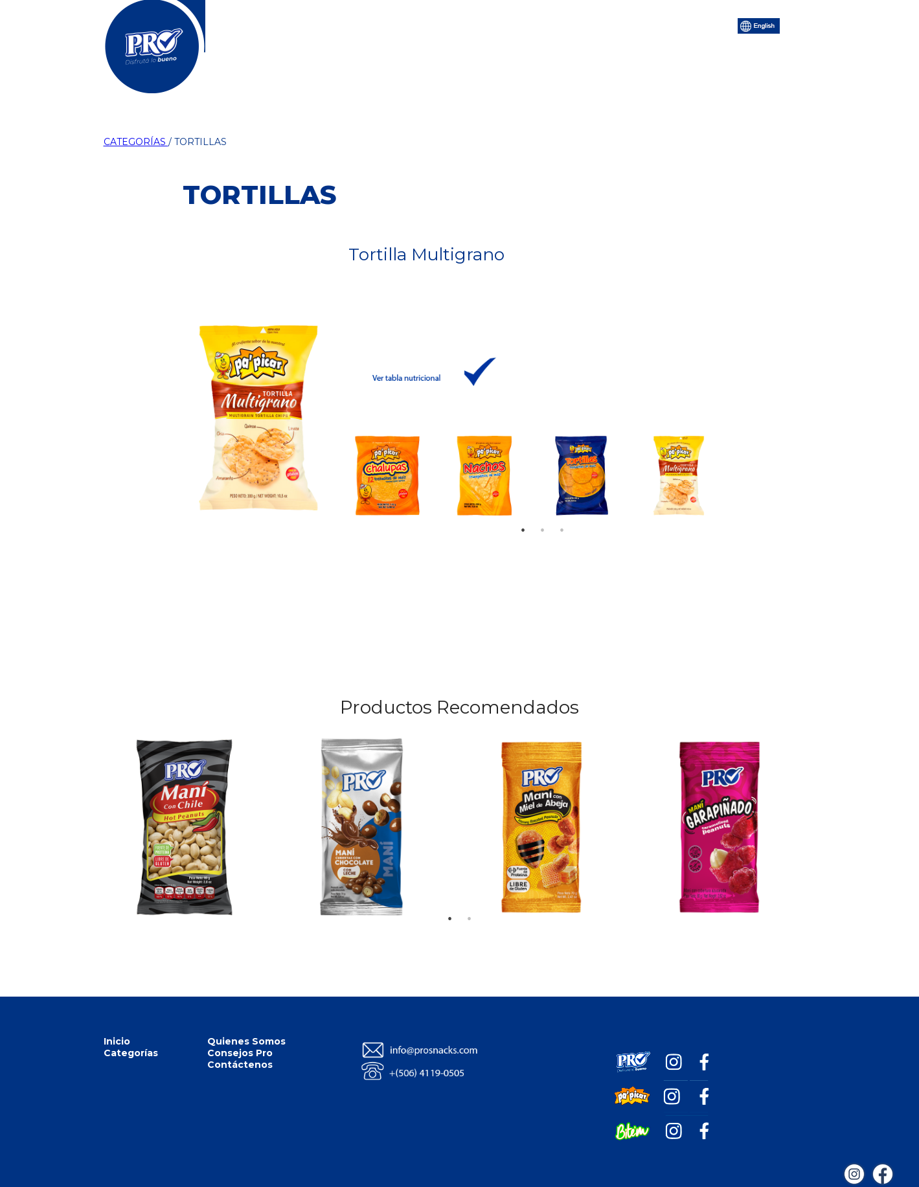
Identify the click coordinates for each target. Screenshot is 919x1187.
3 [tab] (562, 510)
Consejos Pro (530, 24)
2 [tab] (542, 510)
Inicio (284, 24)
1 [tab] (523, 510)
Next (712, 472)
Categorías (348, 24)
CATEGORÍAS (136, 142)
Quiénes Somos (436, 24)
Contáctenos (617, 24)
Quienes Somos (246, 1041)
